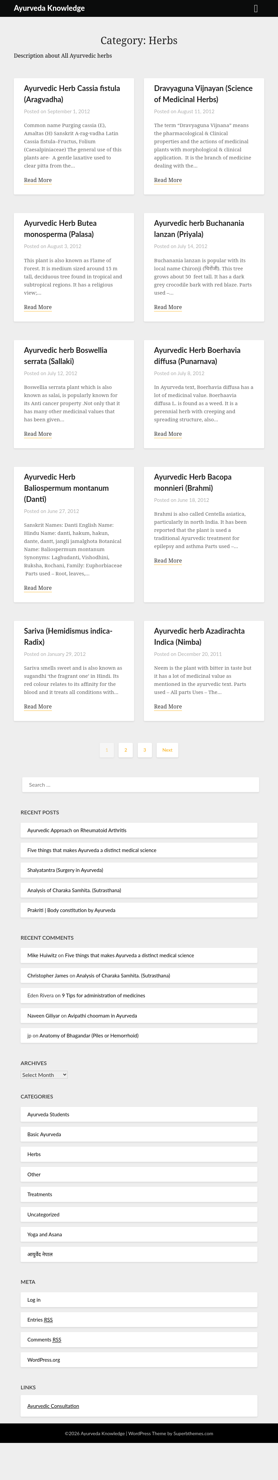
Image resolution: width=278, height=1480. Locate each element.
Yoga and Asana (44, 1236)
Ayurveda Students (48, 1116)
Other (33, 1176)
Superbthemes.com (193, 1435)
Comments (44, 1341)
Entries (40, 1321)
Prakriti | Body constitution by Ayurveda (71, 912)
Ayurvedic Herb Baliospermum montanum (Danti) (66, 489)
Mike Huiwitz (42, 957)
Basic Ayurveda (44, 1136)
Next (167, 751)
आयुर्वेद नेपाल (40, 1256)
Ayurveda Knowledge (49, 7)
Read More (38, 180)
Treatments (39, 1196)
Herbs (34, 1156)
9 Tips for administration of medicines (103, 997)
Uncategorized (43, 1216)
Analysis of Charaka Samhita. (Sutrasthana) (74, 892)
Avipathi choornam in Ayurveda (102, 1017)
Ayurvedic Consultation (53, 1408)
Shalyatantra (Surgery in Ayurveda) (65, 872)
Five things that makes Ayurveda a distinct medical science (91, 852)
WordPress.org (43, 1361)
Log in (33, 1301)
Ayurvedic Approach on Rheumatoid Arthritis (76, 832)
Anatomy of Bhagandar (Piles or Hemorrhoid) (88, 1037)
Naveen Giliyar (43, 1017)
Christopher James (47, 977)
